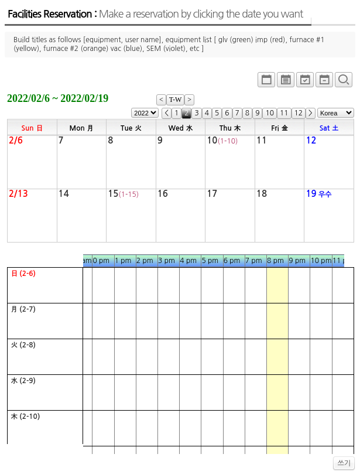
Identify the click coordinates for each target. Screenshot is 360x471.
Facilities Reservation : (155, 14)
